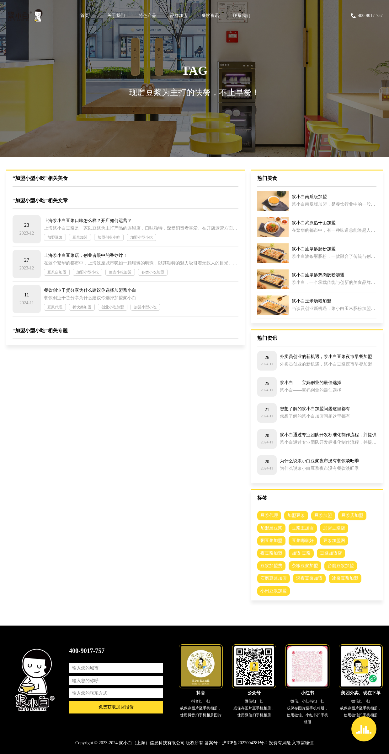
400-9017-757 (366, 16)
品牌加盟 (179, 15)
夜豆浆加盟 (271, 553)
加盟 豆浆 (301, 553)
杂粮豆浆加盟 (305, 565)
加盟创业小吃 (109, 237)
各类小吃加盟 (152, 272)
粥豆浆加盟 (271, 540)
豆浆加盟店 (331, 553)
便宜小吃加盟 (120, 272)
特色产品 (147, 15)
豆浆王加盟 (303, 528)
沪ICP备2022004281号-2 (245, 742)
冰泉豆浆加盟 (345, 578)
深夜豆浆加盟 (309, 578)
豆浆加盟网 (334, 540)
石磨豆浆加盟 (273, 578)
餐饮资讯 (210, 15)
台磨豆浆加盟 (341, 565)
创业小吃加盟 (112, 307)
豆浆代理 (54, 307)
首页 (84, 15)
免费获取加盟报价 (116, 707)
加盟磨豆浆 (271, 528)
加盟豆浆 (54, 237)
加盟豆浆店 (334, 528)
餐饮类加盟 (81, 307)
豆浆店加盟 (56, 272)
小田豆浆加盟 (273, 591)
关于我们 (116, 15)
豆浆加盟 (80, 237)
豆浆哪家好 (303, 540)
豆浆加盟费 (271, 565)
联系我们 (241, 15)
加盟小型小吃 (141, 237)
